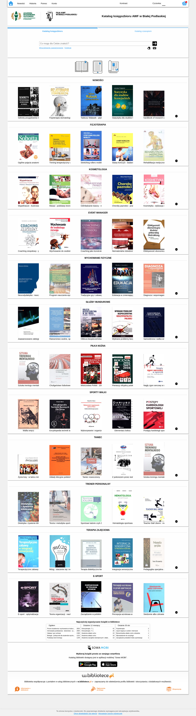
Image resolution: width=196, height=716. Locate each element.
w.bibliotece (84, 681)
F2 (175, 3)
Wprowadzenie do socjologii (125, 635)
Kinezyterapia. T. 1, (88, 628)
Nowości (21, 3)
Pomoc (44, 3)
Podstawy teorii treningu (54, 638)
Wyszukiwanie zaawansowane (51, 48)
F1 (168, 3)
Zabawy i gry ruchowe (54, 633)
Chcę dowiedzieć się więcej (85, 714)
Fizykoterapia (120, 628)
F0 (163, 3)
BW (136, 3)
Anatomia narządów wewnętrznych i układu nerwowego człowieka (102, 638)
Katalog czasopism (143, 31)
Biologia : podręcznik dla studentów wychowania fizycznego (65, 635)
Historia (32, 3)
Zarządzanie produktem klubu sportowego (129, 638)
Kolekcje (68, 48)
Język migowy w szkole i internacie (127, 631)
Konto (54, 3)
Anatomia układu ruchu (89, 633)
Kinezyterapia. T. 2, (88, 631)
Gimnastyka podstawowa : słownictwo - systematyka (63, 631)
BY (147, 3)
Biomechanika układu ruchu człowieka (128, 633)
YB (142, 3)
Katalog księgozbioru (52, 31)
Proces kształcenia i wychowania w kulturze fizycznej (63, 628)
